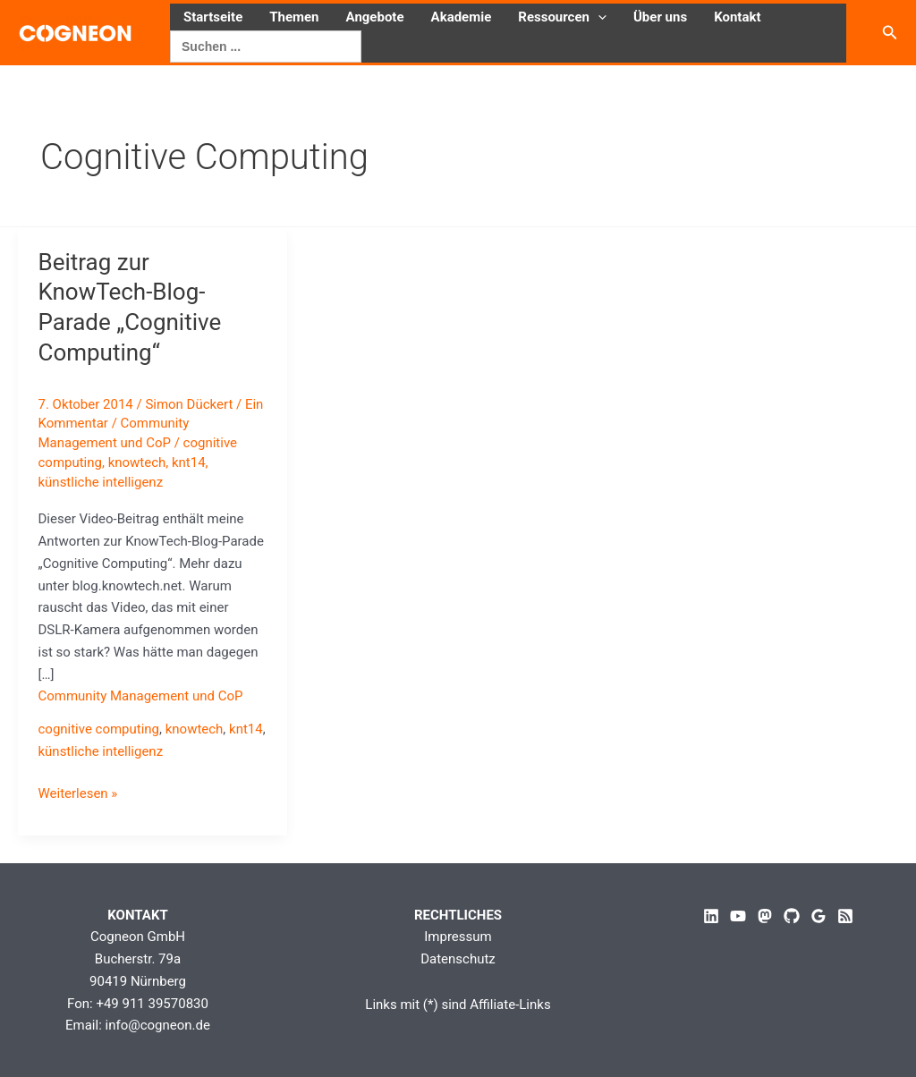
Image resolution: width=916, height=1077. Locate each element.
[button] (597, 17)
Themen (293, 17)
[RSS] (845, 916)
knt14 (189, 462)
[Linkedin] (711, 916)
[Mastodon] (765, 916)
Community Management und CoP (140, 696)
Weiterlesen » (78, 794)
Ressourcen (562, 17)
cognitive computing (99, 729)
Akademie (461, 17)
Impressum (457, 937)
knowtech (137, 462)
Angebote (375, 17)
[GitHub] (792, 916)
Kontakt (737, 17)
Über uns (660, 17)
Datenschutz (458, 959)
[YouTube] (738, 916)
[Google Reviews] (818, 916)
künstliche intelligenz (101, 482)
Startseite (212, 17)
